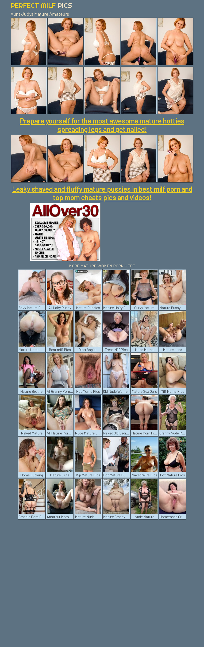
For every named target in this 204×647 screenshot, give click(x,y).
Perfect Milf (41, 5)
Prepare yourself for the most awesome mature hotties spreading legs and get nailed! (102, 124)
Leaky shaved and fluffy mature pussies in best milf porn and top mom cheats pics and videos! (102, 193)
